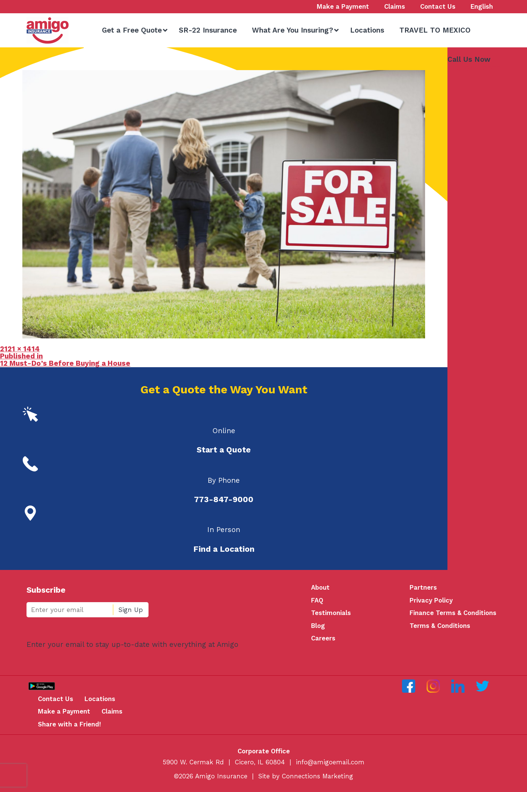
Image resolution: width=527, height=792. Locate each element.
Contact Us (55, 699)
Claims (112, 711)
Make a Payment (64, 711)
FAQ (317, 600)
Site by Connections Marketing (305, 776)
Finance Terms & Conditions (453, 613)
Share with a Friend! (69, 724)
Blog (318, 625)
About (320, 587)
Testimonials (331, 613)
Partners (423, 587)
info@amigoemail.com (330, 762)
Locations (99, 699)
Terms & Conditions (440, 625)
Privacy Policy (431, 600)
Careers (323, 638)
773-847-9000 (473, 68)
